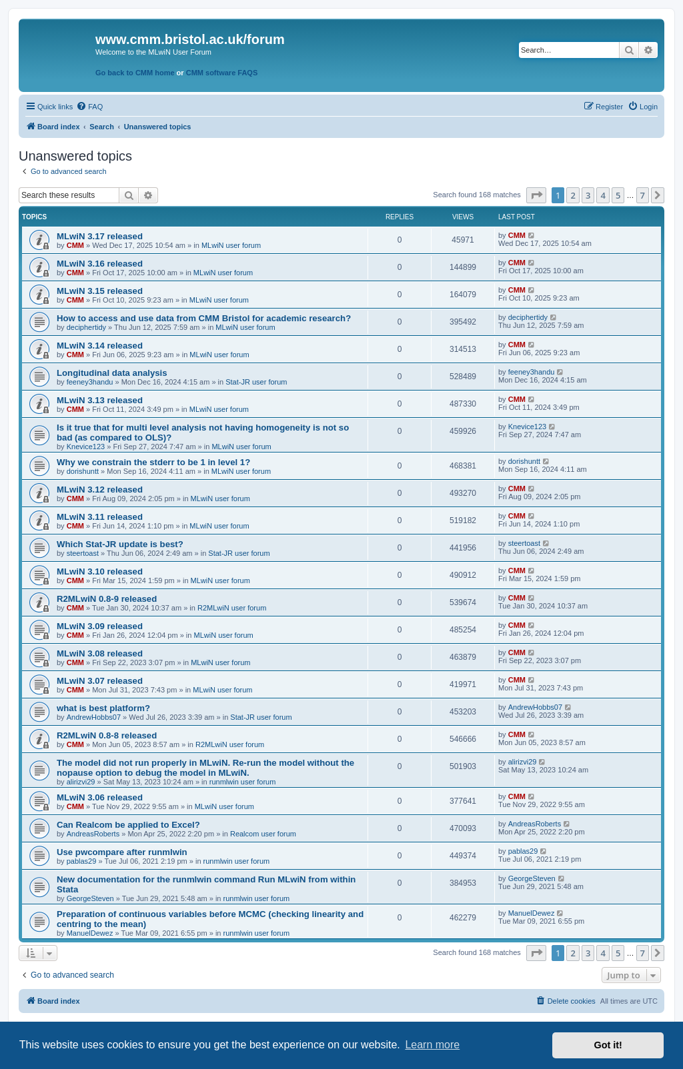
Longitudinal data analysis (112, 373)
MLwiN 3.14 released (100, 346)
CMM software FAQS (222, 73)
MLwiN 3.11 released (100, 517)
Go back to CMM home (135, 73)
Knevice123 (86, 447)
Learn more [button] (432, 1044)
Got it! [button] (608, 1045)
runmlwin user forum (242, 782)
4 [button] (602, 195)
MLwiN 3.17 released (100, 236)
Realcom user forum (263, 834)
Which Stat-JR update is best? (120, 544)
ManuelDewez (90, 933)
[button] (536, 195)
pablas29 (82, 861)
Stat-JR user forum (256, 382)
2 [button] (572, 195)
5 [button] (618, 195)
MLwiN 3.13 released (100, 400)
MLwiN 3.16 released (100, 264)
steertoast (83, 553)
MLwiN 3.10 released (100, 571)
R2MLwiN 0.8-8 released (107, 735)
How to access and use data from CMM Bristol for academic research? (204, 318)
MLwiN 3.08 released (100, 653)
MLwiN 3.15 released (100, 291)
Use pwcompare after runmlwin (122, 852)
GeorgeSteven (90, 898)
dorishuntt (83, 471)
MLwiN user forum (231, 245)
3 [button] (588, 195)
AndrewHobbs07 (94, 717)
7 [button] (642, 195)
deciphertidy (86, 327)
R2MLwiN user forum (231, 608)
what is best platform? (103, 708)
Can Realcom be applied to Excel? (128, 825)
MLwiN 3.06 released (100, 797)
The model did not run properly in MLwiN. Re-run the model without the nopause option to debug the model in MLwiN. (205, 768)
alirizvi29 (81, 782)
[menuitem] (89, 107)
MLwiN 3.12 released (100, 490)
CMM (75, 245)
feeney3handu (90, 382)
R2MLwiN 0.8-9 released (107, 599)
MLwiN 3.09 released (100, 626)
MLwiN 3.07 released (100, 681)
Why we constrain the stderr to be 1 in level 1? (153, 462)
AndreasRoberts (93, 834)
